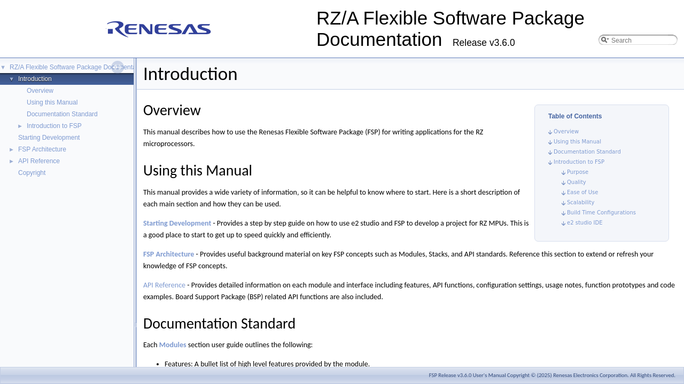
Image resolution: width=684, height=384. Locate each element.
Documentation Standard (62, 114)
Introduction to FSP (54, 126)
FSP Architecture (42, 149)
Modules (172, 344)
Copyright (31, 173)
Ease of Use (582, 192)
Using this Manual (52, 102)
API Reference (39, 161)
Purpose (577, 172)
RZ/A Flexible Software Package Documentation (78, 67)
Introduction (35, 79)
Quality (576, 182)
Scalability (580, 202)
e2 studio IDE (585, 223)
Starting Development (49, 137)
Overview (40, 90)
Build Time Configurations (601, 212)
